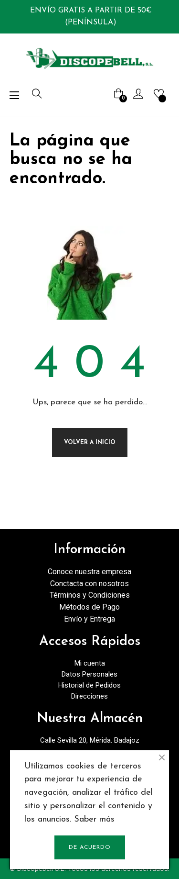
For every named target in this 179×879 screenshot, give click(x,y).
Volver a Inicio (90, 442)
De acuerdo (90, 847)
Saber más (94, 819)
